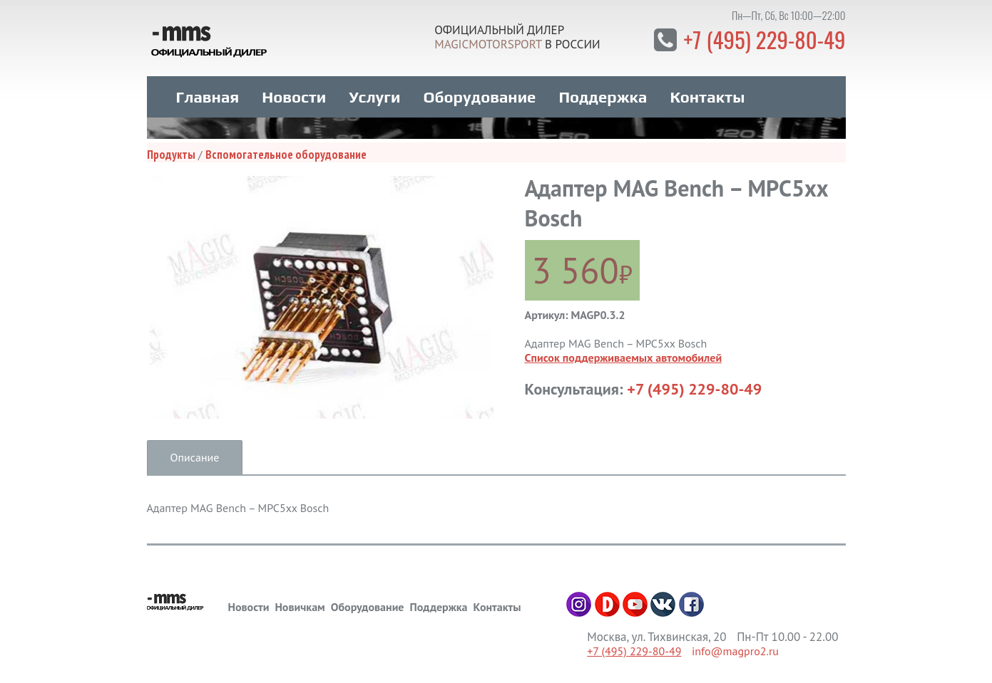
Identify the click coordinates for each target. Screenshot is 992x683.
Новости (294, 93)
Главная (208, 93)
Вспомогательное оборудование (286, 151)
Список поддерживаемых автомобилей (623, 354)
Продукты (171, 151)
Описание (195, 454)
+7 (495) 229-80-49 (762, 39)
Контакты (707, 93)
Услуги (374, 93)
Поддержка (602, 93)
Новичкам (299, 603)
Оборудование (479, 93)
